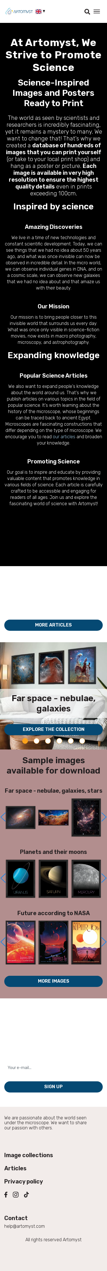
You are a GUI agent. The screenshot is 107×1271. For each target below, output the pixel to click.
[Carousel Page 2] (36, 741)
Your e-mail (17, 1058)
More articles (53, 625)
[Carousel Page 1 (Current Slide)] (25, 741)
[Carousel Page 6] (82, 741)
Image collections (28, 1155)
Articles (15, 1168)
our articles (64, 436)
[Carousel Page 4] (59, 741)
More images (53, 981)
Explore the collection (53, 729)
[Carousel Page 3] (48, 741)
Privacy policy (23, 1181)
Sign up (53, 1086)
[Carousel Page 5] (71, 741)
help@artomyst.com (24, 1226)
